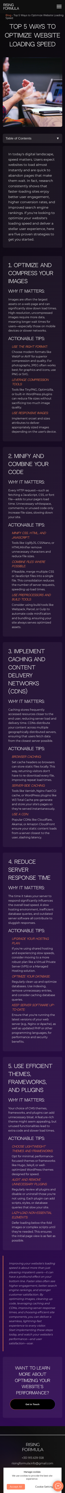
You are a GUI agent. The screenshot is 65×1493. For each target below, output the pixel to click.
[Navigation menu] (59, 6)
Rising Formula (32, 1447)
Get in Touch (32, 1407)
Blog (8, 15)
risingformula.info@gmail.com (32, 1463)
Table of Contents (32, 138)
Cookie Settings (44, 1486)
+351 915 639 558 (33, 1457)
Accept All (16, 1486)
